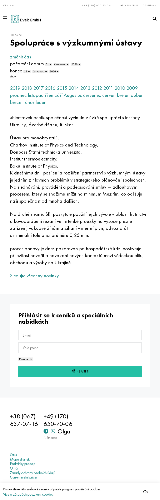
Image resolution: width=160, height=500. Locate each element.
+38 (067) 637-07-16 (24, 420)
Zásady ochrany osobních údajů (32, 473)
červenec (92, 95)
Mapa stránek (20, 459)
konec (16, 70)
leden (41, 102)
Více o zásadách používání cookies (28, 494)
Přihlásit (80, 371)
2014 (74, 88)
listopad (36, 95)
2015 (62, 88)
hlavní (16, 35)
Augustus (73, 95)
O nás (14, 468)
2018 (27, 88)
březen (17, 102)
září (58, 95)
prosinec (18, 95)
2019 (15, 88)
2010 (120, 88)
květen (123, 95)
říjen (49, 95)
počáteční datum (27, 63)
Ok (146, 492)
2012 (97, 88)
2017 (38, 88)
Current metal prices (24, 477)
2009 (132, 88)
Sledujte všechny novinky (34, 275)
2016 (50, 88)
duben (137, 95)
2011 (108, 88)
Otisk (13, 454)
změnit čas (20, 56)
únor (29, 102)
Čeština (150, 5)
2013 (85, 88)
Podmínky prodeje (22, 463)
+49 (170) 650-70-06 (96, 5)
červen (109, 95)
